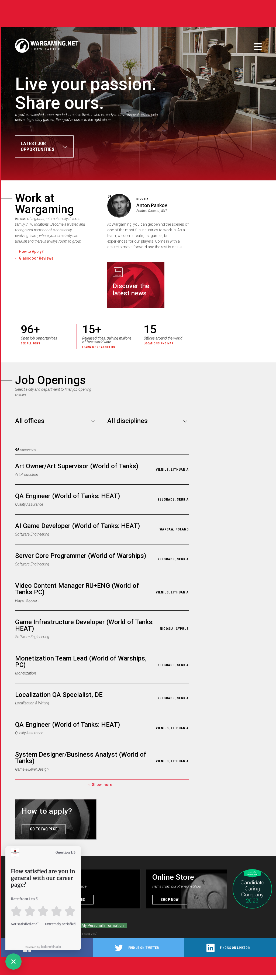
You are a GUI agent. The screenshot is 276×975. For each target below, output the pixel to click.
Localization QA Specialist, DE (59, 693)
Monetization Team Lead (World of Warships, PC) (81, 660)
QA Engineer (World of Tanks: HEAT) (67, 495)
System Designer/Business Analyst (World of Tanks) (80, 756)
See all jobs (30, 343)
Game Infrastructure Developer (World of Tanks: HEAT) (84, 624)
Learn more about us (98, 347)
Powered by (43, 947)
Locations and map (159, 343)
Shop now (170, 898)
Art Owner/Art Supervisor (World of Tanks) (76, 465)
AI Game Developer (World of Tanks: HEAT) (77, 525)
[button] (13, 961)
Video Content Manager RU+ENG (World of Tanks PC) (77, 587)
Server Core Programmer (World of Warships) (80, 554)
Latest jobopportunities (37, 146)
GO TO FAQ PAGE (43, 828)
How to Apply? (31, 251)
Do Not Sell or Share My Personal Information (85, 924)
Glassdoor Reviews (36, 258)
